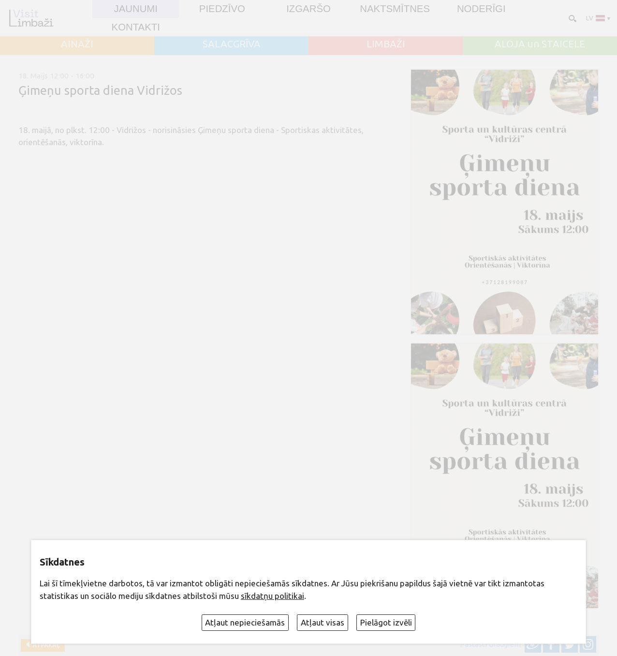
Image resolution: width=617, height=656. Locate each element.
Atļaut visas (322, 622)
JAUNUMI (135, 9)
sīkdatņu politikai (272, 595)
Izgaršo (308, 9)
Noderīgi (481, 9)
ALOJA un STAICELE (540, 44)
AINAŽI (77, 44)
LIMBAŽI (386, 44)
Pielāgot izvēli (386, 622)
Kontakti (136, 27)
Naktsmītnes (395, 9)
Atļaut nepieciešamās (245, 622)
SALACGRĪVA (232, 44)
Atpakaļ (44, 645)
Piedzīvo (222, 9)
